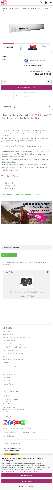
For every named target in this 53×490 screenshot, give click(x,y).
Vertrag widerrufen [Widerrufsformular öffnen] (11, 391)
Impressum (7, 331)
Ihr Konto (7, 378)
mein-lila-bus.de (8, 436)
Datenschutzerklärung (32, 471)
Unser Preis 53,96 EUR (26, 296)
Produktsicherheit (11, 247)
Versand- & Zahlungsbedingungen (14, 344)
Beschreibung (9, 106)
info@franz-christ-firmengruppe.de (16, 409)
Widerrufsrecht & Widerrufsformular (15, 347)
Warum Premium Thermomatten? (14, 353)
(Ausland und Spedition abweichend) (33, 65)
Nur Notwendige (26, 481)
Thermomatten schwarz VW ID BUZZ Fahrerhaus (26, 292)
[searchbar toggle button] (40, 2)
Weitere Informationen (26, 486)
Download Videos (9, 341)
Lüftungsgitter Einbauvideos (12, 350)
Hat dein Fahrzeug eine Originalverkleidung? (17, 338)
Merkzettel (7, 381)
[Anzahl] (26, 82)
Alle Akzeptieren (26, 475)
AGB (5, 356)
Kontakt (6, 363)
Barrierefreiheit (9, 334)
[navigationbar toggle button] (50, 2)
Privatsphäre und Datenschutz (13, 359)
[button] (51, 52)
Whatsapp (6, 411)
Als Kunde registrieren (11, 374)
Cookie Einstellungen (10, 366)
